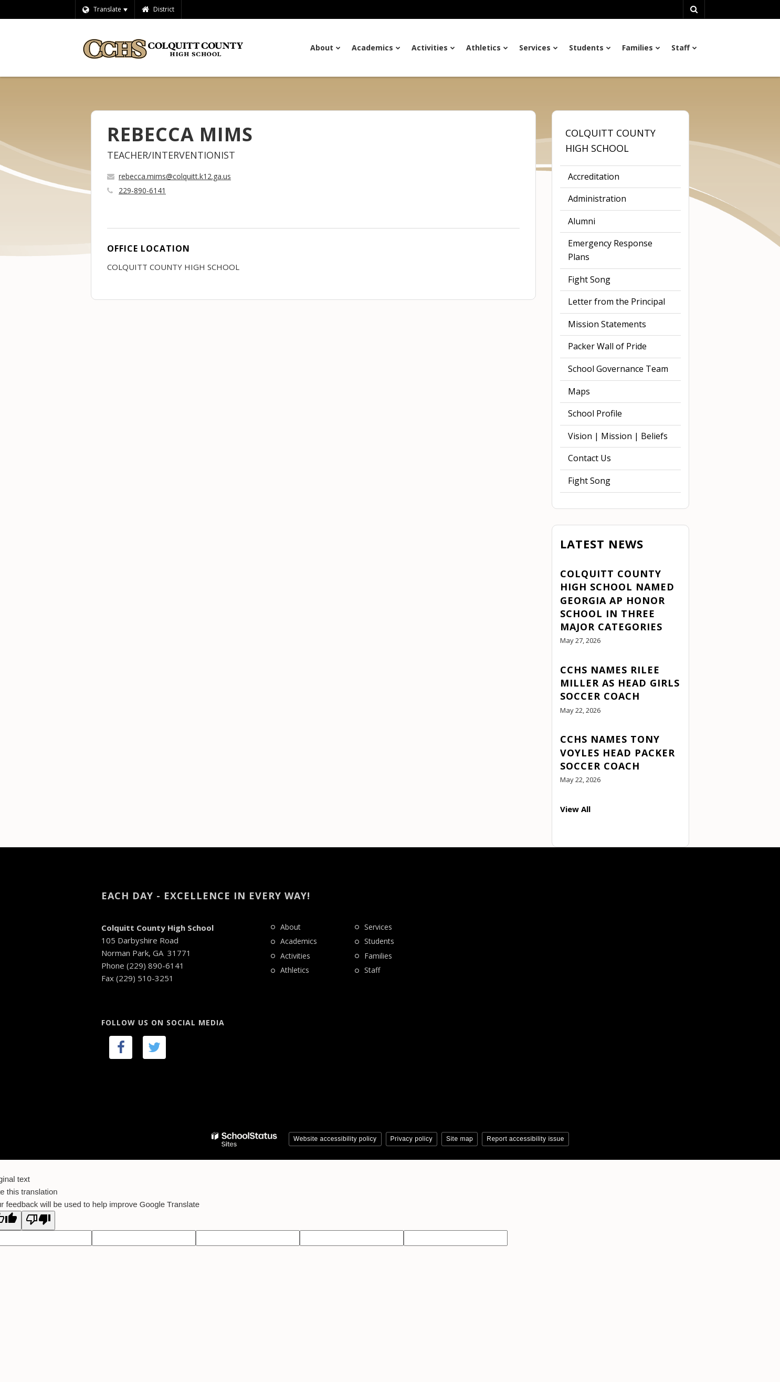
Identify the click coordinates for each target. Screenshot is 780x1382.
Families (378, 956)
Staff (372, 970)
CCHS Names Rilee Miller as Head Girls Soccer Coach (620, 682)
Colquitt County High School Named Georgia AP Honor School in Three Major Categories (617, 600)
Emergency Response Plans (610, 250)
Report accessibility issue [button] (525, 1138)
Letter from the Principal (616, 301)
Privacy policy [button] (412, 1138)
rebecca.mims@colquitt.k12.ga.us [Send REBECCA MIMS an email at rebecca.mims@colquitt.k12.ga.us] (175, 176)
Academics (298, 941)
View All (575, 809)
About (290, 927)
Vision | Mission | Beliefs (618, 436)
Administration (597, 198)
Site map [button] (459, 1138)
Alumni (581, 221)
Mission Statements (607, 324)
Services (378, 927)
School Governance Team (618, 369)
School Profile (595, 413)
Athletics (294, 970)
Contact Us (589, 458)
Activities (295, 956)
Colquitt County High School (610, 140)
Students (379, 941)
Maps (579, 391)
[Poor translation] (38, 1220)
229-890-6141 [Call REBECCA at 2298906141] (142, 190)
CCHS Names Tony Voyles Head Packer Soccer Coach (617, 752)
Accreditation (593, 176)
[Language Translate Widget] (104, 9)
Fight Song (589, 279)
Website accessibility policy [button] (335, 1138)
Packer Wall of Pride (607, 346)
